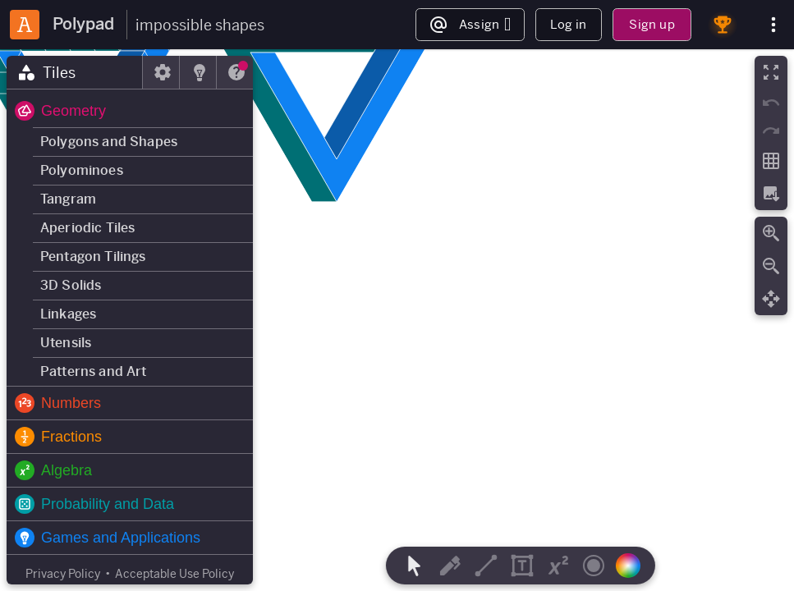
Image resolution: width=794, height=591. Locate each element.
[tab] (75, 72)
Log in (568, 24)
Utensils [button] (65, 342)
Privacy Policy (62, 573)
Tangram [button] (68, 199)
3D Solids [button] (70, 285)
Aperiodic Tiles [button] (87, 227)
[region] (397, 320)
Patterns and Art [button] (93, 371)
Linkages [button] (68, 314)
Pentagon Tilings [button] (93, 256)
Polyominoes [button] (81, 170)
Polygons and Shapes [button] (108, 141)
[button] (130, 110)
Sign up (651, 24)
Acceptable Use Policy (174, 573)
